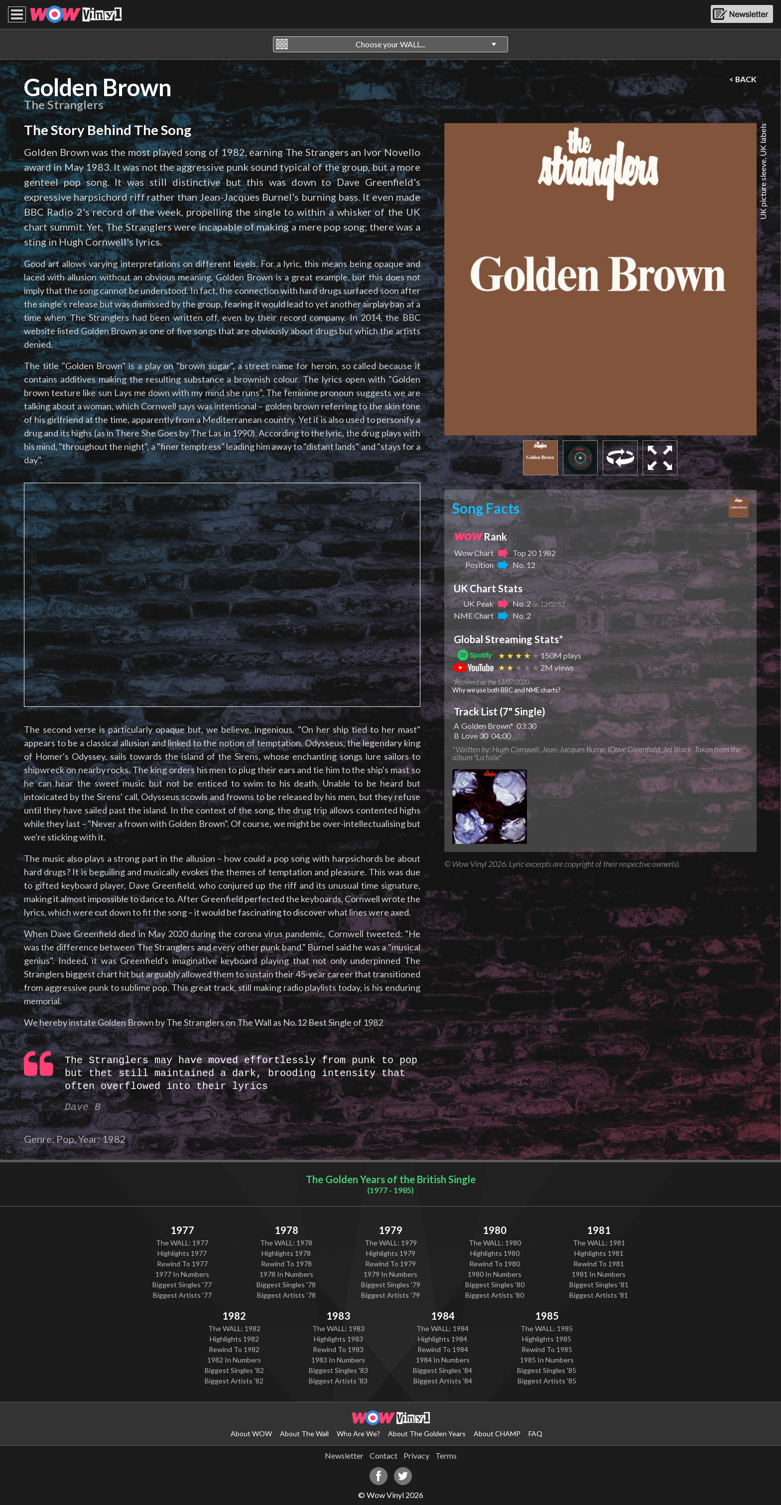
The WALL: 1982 (234, 1328)
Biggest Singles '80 (494, 1284)
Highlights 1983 (338, 1339)
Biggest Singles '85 (546, 1370)
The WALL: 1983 (338, 1328)
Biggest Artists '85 (547, 1380)
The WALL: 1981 (599, 1242)
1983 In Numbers (338, 1360)
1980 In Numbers (494, 1274)
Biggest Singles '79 (390, 1284)
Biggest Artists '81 (598, 1295)
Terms (446, 1455)
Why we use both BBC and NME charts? (506, 690)
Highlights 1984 (442, 1339)
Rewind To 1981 (598, 1263)
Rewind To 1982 (234, 1349)
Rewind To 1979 (390, 1263)
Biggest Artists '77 (182, 1295)
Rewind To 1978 (286, 1263)
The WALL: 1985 (547, 1328)
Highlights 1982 (234, 1339)
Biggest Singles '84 (442, 1370)
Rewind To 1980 (494, 1263)
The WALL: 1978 (286, 1242)
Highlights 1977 (182, 1253)
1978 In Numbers (286, 1274)
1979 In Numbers (390, 1274)
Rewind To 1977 (182, 1263)
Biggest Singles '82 (234, 1370)
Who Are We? (358, 1433)
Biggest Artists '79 (390, 1295)
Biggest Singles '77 (182, 1284)
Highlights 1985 (546, 1339)
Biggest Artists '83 (338, 1380)
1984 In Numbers (443, 1360)
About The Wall (304, 1433)
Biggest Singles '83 (338, 1370)
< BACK (743, 79)
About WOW (251, 1433)
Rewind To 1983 (338, 1349)
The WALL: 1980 (495, 1242)
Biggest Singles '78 (286, 1284)
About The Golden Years (427, 1433)
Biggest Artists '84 (442, 1380)
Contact (383, 1455)
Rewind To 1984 (442, 1349)
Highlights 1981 (599, 1253)
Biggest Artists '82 (234, 1380)
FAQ (535, 1433)
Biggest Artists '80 (494, 1295)
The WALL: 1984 (442, 1328)
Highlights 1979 (390, 1253)
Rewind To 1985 (546, 1349)
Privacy (416, 1455)
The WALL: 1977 (182, 1242)
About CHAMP (497, 1433)
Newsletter (344, 1455)
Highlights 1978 (286, 1253)
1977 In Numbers (182, 1274)
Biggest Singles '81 (599, 1284)
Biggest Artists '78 (286, 1295)
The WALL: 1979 (391, 1242)
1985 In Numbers (547, 1360)
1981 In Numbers (599, 1274)
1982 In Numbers (234, 1360)
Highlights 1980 (495, 1253)
